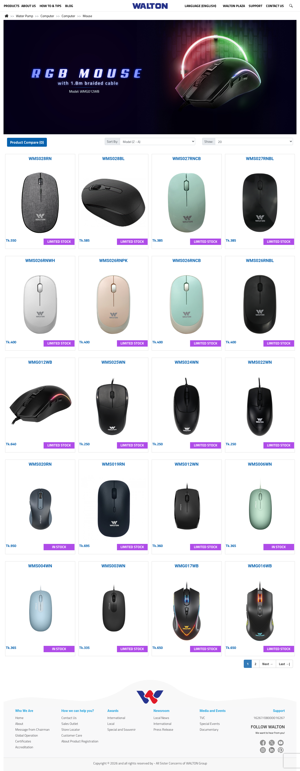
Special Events (210, 723)
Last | (284, 663)
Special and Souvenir (121, 729)
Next (267, 663)
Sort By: (112, 141)
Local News (161, 717)
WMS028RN (40, 158)
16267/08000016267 (269, 717)
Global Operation (26, 735)
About (19, 723)
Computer (47, 15)
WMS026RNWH (40, 260)
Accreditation (24, 747)
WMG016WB (260, 565)
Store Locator (70, 729)
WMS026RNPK (113, 260)
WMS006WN (260, 464)
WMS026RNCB (186, 260)
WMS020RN (40, 464)
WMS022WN (260, 362)
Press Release (163, 729)
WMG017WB (187, 565)
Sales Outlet (69, 723)
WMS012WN (187, 464)
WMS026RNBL (260, 260)
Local (110, 723)
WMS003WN (113, 565)
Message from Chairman (32, 729)
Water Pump (24, 15)
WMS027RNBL (260, 158)
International (116, 717)
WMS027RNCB (186, 158)
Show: (208, 141)
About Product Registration (79, 741)
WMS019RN (113, 464)
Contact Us (69, 717)
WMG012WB (40, 362)
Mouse (87, 15)
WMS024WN (187, 362)
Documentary (209, 729)
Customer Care (71, 735)
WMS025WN (113, 362)
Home (19, 717)
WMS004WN (40, 565)
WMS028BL (113, 158)
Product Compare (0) (27, 142)
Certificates (23, 741)
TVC (202, 717)
